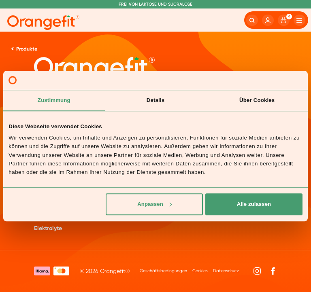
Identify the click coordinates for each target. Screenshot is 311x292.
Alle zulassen (254, 204)
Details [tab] (155, 100)
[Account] (267, 20)
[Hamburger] (299, 20)
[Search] (252, 20)
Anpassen (154, 204)
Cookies (200, 270)
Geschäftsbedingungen (163, 270)
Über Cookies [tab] (257, 100)
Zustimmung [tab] (54, 100)
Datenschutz (226, 270)
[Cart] (283, 20)
